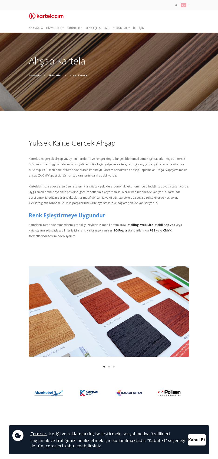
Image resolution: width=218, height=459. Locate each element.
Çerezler (38, 433)
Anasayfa (36, 28)
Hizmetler (55, 75)
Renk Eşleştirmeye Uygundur (67, 215)
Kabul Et (196, 439)
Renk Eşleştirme (97, 28)
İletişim (139, 28)
